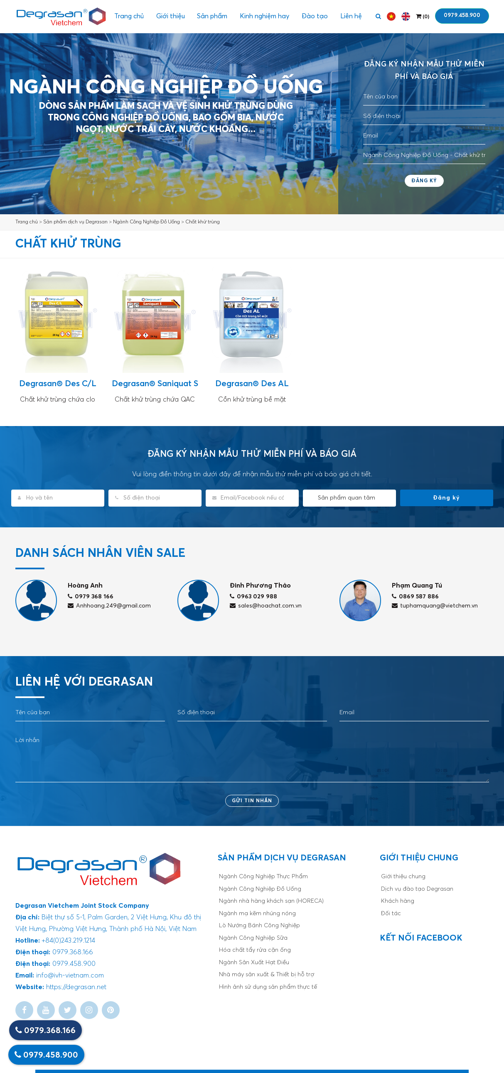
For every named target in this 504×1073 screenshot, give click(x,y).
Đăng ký (424, 181)
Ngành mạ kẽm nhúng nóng (257, 913)
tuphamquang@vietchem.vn (435, 606)
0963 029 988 (253, 597)
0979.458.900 (462, 15)
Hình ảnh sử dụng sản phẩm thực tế (268, 987)
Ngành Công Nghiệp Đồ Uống (146, 222)
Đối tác (391, 913)
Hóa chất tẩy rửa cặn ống (255, 950)
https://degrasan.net (76, 987)
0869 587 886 (415, 597)
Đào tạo (315, 16)
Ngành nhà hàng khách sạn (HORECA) (271, 901)
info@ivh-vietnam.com (70, 975)
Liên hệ (351, 16)
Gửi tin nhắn (252, 801)
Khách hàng (397, 901)
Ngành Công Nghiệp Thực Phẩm (263, 876)
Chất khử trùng (202, 222)
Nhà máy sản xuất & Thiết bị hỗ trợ (266, 974)
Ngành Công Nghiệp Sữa (253, 938)
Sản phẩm (212, 16)
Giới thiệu (170, 16)
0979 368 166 (90, 597)
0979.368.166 (45, 1030)
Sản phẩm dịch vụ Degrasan (75, 222)
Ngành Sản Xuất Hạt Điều (254, 962)
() (422, 16)
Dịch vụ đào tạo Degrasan (417, 889)
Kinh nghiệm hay (264, 16)
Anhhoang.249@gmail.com (109, 606)
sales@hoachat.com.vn (266, 606)
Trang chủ (128, 16)
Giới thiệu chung (403, 876)
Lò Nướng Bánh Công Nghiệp (259, 925)
